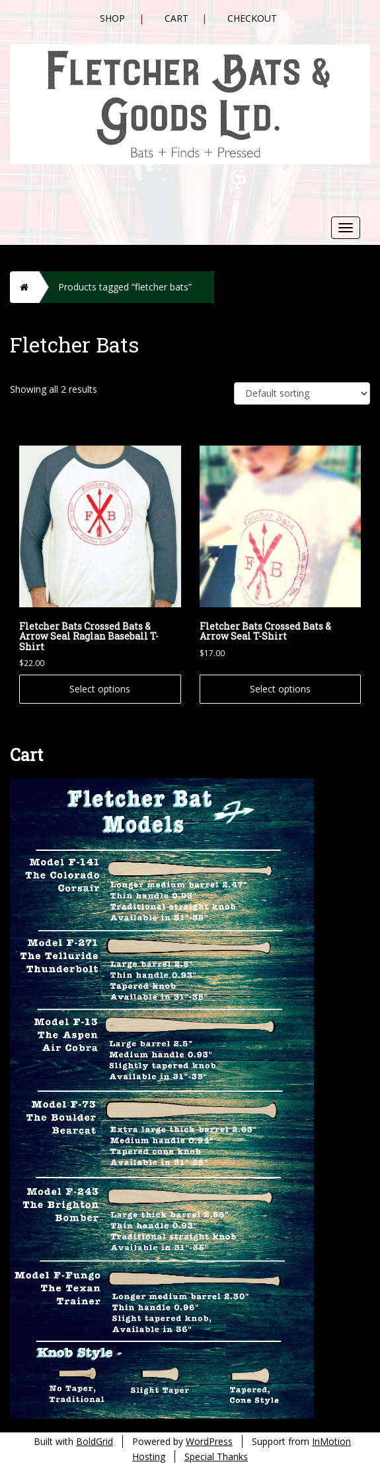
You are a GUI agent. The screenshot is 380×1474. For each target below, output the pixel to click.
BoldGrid (94, 1441)
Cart (176, 18)
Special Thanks (216, 1456)
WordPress (209, 1441)
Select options (99, 689)
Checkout (252, 18)
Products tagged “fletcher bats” (125, 287)
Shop (112, 18)
